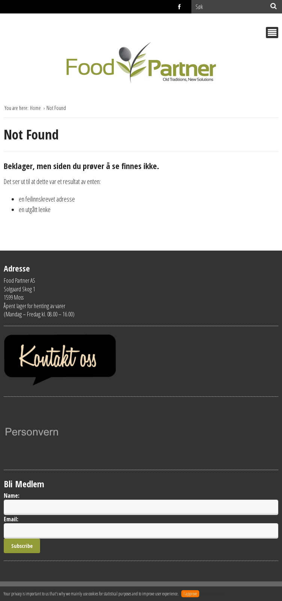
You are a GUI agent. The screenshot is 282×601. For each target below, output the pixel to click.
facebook (180, 7)
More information (213, 594)
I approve (190, 594)
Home (36, 107)
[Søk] (273, 6)
